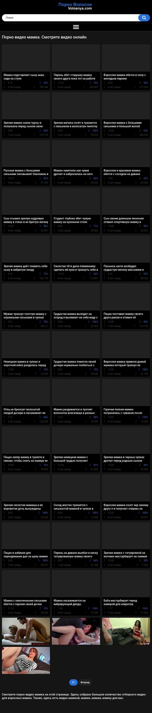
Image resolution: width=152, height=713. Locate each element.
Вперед (85, 682)
